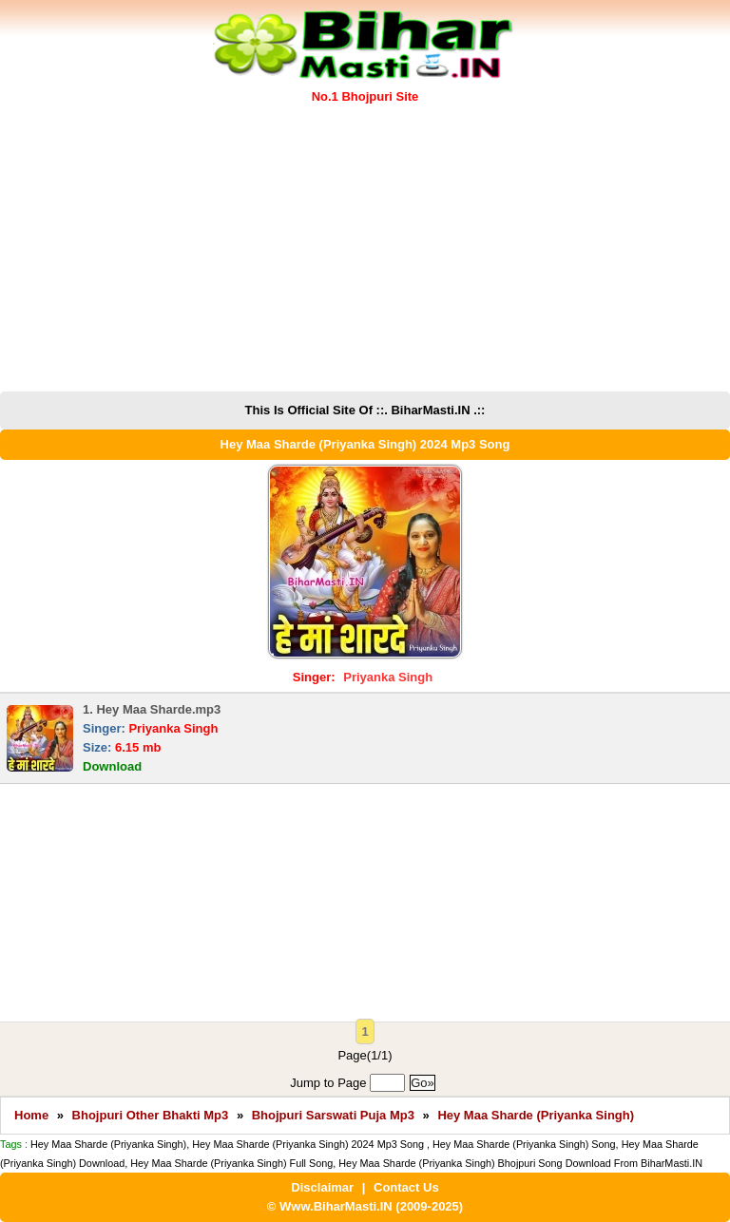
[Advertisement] (365, 249)
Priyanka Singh (387, 677)
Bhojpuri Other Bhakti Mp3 (150, 1115)
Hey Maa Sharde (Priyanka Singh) (535, 1115)
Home (31, 1115)
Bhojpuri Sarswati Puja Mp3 (333, 1115)
